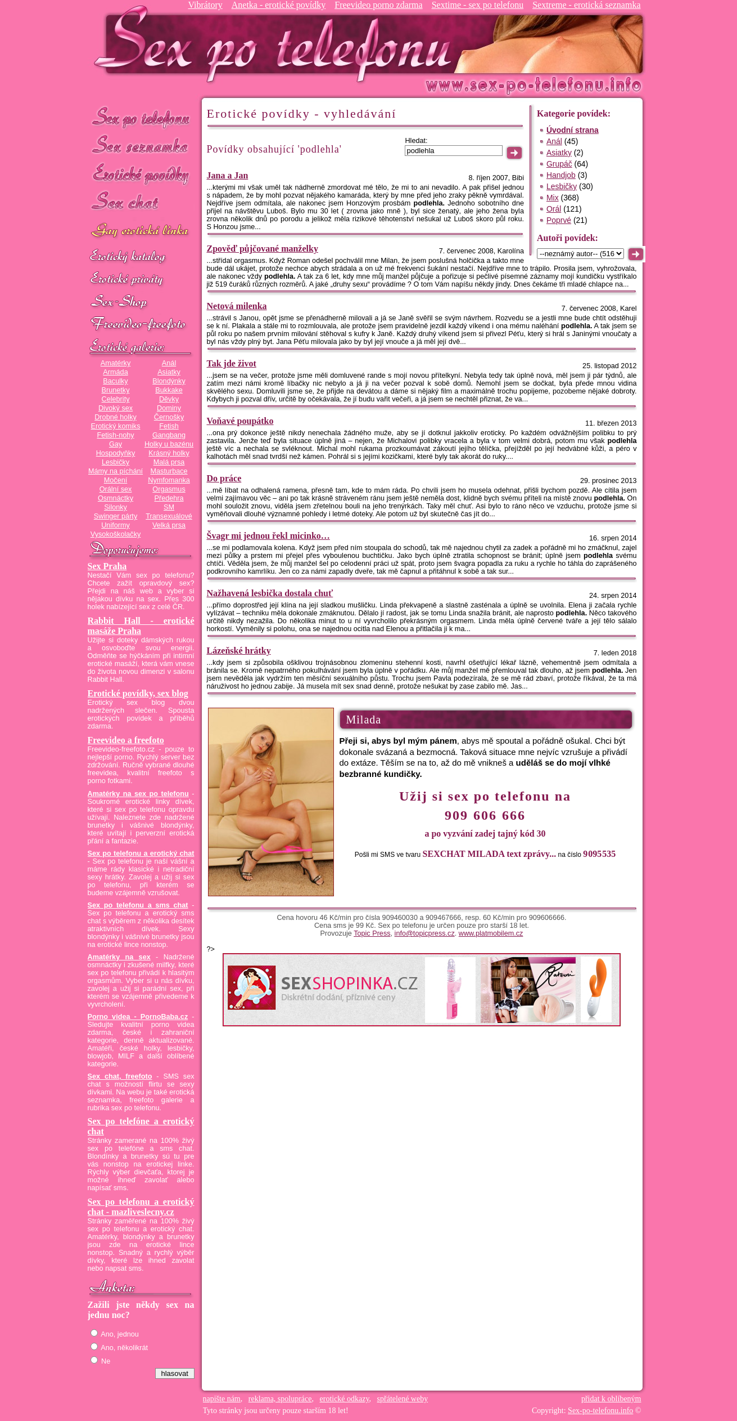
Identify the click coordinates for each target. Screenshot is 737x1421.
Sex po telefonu (141, 116)
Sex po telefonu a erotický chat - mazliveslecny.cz (141, 1207)
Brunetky (116, 390)
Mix (552, 197)
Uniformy (115, 525)
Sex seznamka (141, 145)
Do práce (224, 478)
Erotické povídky (141, 174)
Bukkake (169, 390)
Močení (116, 480)
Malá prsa (169, 462)
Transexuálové (169, 516)
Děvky (169, 399)
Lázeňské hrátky (239, 650)
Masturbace (168, 471)
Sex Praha (107, 566)
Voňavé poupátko (240, 421)
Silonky (115, 507)
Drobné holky (115, 417)
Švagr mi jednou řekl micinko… (268, 535)
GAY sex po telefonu (141, 231)
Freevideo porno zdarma (378, 5)
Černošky (169, 417)
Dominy (169, 408)
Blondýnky (168, 381)
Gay (115, 444)
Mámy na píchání (115, 471)
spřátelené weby (402, 1399)
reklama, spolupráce (280, 1399)
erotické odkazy (344, 1399)
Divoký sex (115, 408)
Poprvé (558, 220)
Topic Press (372, 933)
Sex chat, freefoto (120, 1076)
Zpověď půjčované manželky (262, 248)
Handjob (561, 175)
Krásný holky (168, 453)
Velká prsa (169, 525)
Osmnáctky (115, 498)
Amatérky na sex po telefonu (138, 794)
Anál (169, 363)
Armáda (115, 372)
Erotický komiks (116, 426)
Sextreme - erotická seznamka (586, 5)
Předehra (168, 498)
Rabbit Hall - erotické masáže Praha (141, 626)
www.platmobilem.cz (491, 933)
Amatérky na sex (119, 957)
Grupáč (559, 163)
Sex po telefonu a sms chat (138, 905)
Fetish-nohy (115, 435)
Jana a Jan (227, 175)
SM (169, 507)
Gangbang (169, 435)
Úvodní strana (572, 130)
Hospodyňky (115, 453)
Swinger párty (115, 516)
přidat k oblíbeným (611, 1399)
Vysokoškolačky (116, 534)
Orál (553, 208)
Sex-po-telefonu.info (600, 1410)
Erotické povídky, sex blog (138, 693)
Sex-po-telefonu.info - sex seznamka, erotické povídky (277, 43)
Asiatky (168, 372)
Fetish (168, 426)
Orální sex (116, 489)
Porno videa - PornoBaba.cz (138, 1017)
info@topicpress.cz (425, 933)
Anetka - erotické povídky (279, 5)
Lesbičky (115, 462)
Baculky (115, 381)
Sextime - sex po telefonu (478, 5)
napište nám (222, 1399)
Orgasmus (168, 489)
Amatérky (115, 363)
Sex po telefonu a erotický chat (141, 853)
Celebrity (116, 399)
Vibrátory (205, 5)
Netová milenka (237, 306)
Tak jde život (231, 363)
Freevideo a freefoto (126, 740)
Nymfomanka (169, 480)
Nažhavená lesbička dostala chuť (270, 593)
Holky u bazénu (168, 444)
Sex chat (141, 203)
